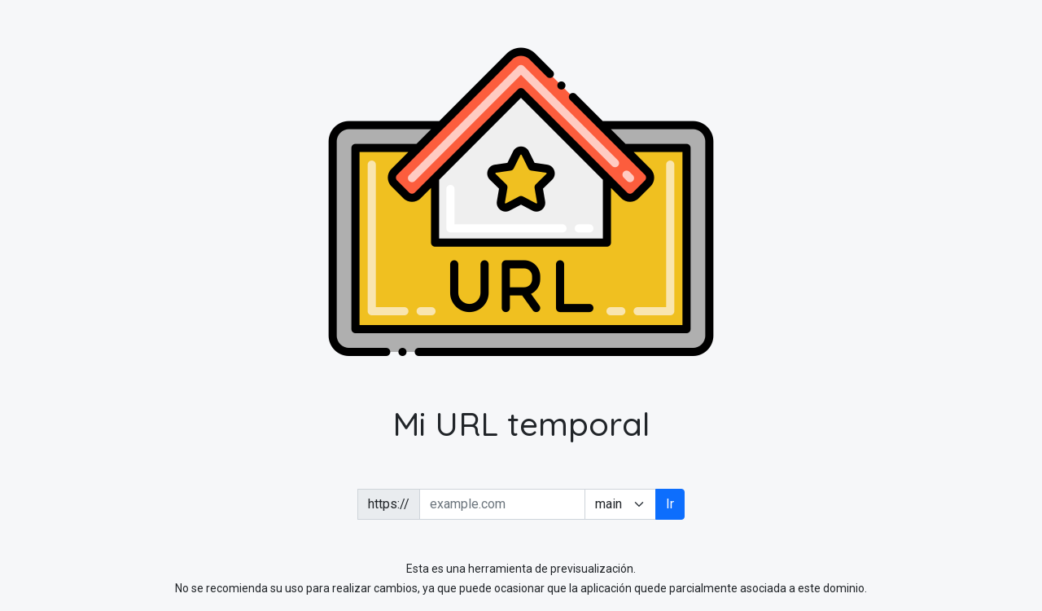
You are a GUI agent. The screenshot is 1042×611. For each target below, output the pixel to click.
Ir (670, 504)
